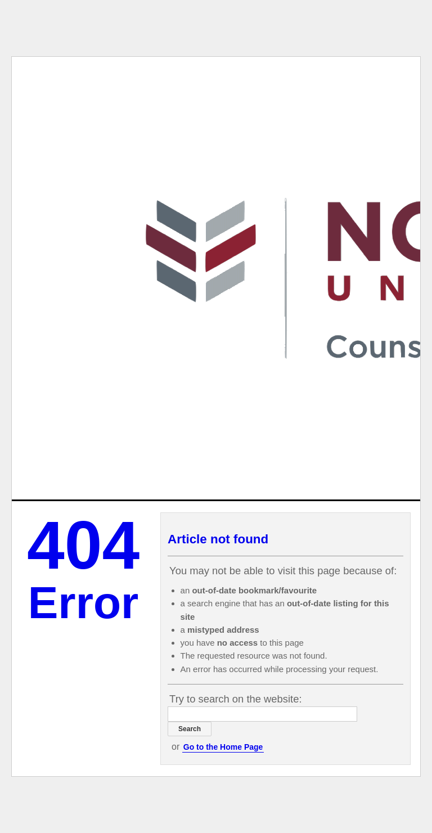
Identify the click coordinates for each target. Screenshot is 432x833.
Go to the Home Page (223, 746)
